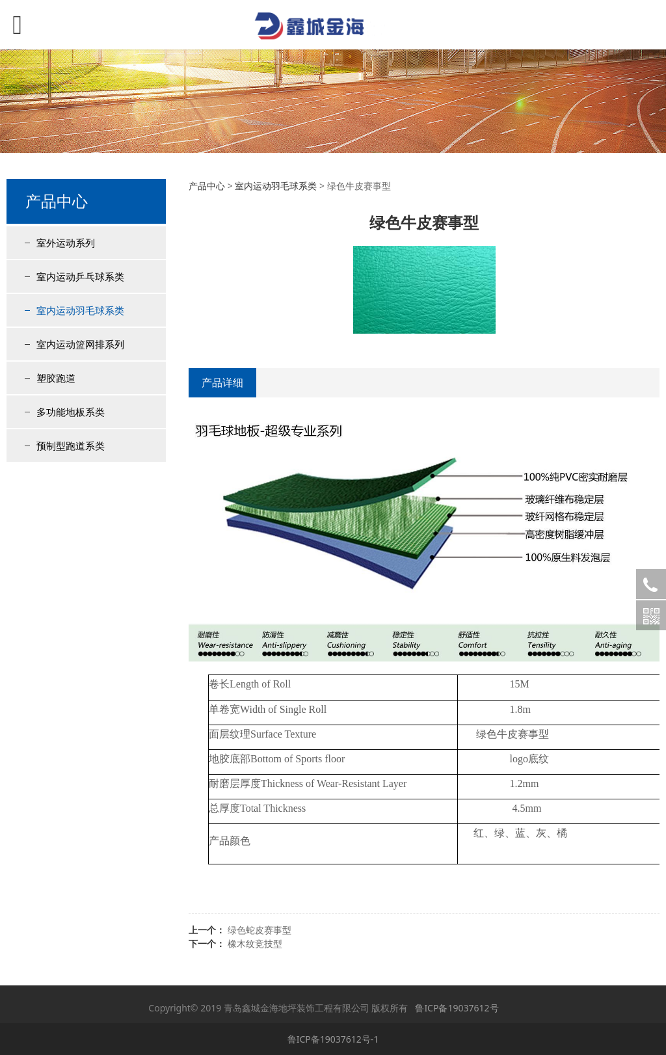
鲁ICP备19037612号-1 (333, 1039)
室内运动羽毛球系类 (80, 310)
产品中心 (207, 186)
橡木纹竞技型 (255, 943)
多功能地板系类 (70, 411)
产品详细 (222, 382)
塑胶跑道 (55, 377)
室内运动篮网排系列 (80, 344)
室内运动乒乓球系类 (80, 276)
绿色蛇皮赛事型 (259, 930)
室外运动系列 (65, 242)
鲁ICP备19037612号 (456, 1008)
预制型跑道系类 (70, 445)
